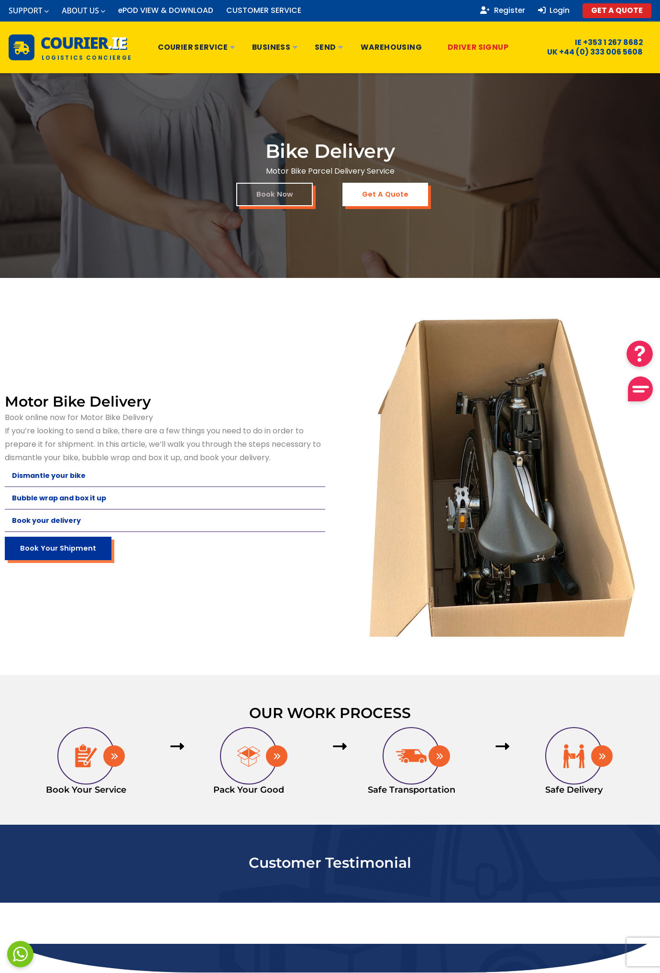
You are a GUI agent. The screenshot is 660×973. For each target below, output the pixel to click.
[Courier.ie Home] (70, 47)
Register (502, 10)
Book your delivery (49, 520)
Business (275, 47)
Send (329, 47)
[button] (165, 476)
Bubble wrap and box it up (64, 498)
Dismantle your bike (52, 475)
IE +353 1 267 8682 (603, 42)
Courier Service (196, 47)
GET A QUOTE (617, 10)
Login (554, 10)
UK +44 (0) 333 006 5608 (589, 52)
